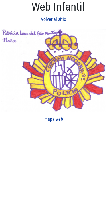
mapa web (53, 119)
